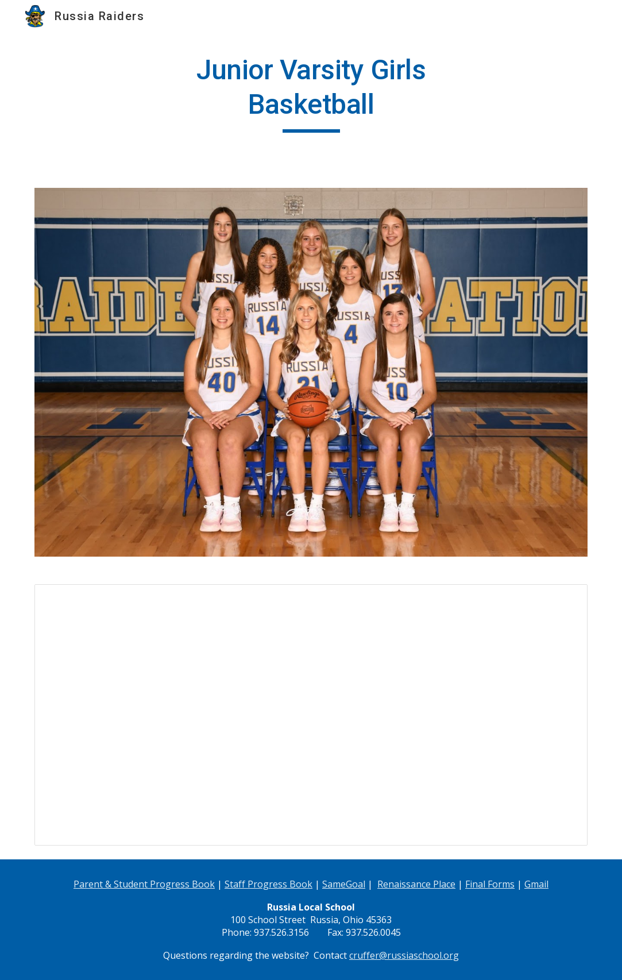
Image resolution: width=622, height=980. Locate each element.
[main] (311, 92)
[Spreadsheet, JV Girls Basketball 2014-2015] (310, 715)
